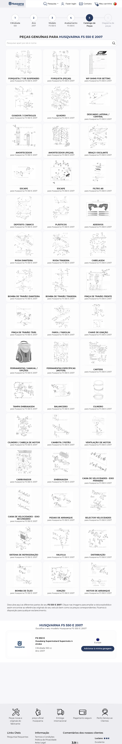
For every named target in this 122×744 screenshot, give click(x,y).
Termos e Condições (44, 737)
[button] (20, 644)
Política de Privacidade (45, 740)
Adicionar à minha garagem (98, 648)
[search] (114, 43)
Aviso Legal (40, 742)
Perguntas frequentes (17, 737)
